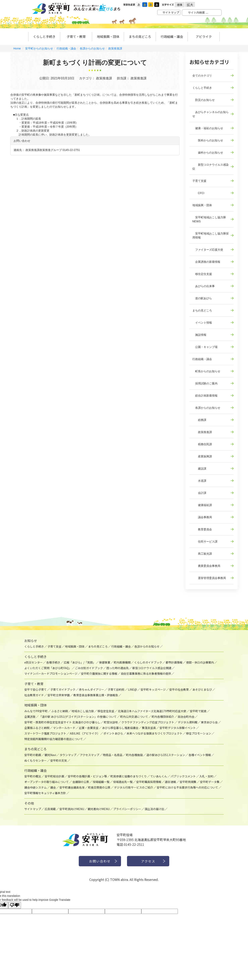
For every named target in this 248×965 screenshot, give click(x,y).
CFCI (198, 193)
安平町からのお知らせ (39, 48)
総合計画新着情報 (204, 395)
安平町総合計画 (54, 776)
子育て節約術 (116, 689)
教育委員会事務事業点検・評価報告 (95, 695)
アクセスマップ (89, 755)
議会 (53, 787)
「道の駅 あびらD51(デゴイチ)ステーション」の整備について (78, 717)
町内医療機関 (122, 662)
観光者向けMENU (99, 809)
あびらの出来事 (203, 286)
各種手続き (53, 662)
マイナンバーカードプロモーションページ (50, 674)
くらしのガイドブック (148, 662)
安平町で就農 (198, 711)
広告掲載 (50, 809)
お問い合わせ (100, 861)
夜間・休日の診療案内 (200, 662)
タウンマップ (68, 755)
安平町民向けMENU (71, 809)
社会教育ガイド (34, 695)
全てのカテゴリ (202, 75)
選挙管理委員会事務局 (209, 578)
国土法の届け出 (154, 809)
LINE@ (132, 689)
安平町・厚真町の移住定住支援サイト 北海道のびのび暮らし (62, 722)
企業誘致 (29, 717)
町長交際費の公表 (99, 787)
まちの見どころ (140, 36)
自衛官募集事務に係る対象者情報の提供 (146, 674)
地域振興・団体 (108, 36)
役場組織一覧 (101, 782)
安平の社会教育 (179, 689)
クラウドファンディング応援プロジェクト (147, 722)
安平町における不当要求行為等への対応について (187, 787)
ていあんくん (158, 776)
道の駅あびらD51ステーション (165, 755)
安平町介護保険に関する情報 (99, 674)
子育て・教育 (76, 36)
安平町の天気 (58, 760)
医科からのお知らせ (207, 140)
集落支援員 (149, 728)
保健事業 (104, 662)
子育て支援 (199, 180)
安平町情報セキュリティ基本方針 (45, 793)
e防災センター (33, 662)
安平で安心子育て (35, 689)
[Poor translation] (14, 905)
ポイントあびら (113, 733)
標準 (179, 5)
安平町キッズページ (153, 689)
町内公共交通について (134, 717)
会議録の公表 (80, 782)
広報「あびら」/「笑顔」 (79, 662)
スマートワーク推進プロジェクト (45, 733)
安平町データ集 (209, 782)
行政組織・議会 (172, 36)
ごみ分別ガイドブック (89, 668)
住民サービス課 (204, 541)
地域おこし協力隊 (83, 711)
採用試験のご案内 (204, 383)
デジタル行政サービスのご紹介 (133, 787)
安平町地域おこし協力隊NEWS (209, 219)
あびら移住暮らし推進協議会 (120, 728)
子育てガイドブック (62, 689)
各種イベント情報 (200, 755)
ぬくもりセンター (35, 760)
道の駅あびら (202, 298)
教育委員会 (202, 529)
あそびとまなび (202, 689)
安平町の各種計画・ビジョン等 (87, 776)
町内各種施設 (134, 755)
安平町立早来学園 (58, 695)
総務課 (199, 419)
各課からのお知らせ (92, 48)
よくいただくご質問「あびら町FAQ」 (47, 668)
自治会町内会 (186, 717)
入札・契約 (206, 776)
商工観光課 (202, 553)
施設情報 (199, 334)
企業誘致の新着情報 (206, 261)
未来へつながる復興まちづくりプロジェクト (154, 733)
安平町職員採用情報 (148, 782)
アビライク (204, 36)
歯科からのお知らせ (207, 152)
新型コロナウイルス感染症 (210, 166)
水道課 (199, 480)
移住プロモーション (198, 733)
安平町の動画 (32, 755)
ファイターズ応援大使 (207, 249)
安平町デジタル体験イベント (177, 728)
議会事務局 (202, 517)
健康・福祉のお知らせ (207, 128)
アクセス (148, 861)
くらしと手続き (44, 36)
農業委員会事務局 (206, 565)
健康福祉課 (202, 505)
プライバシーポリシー (127, 809)
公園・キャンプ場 (204, 347)
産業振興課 (202, 456)
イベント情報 (202, 322)
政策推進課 (115, 48)
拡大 (190, 4)
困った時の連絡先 (117, 668)
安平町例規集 (188, 782)
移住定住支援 (202, 274)
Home (17, 48)
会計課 (199, 492)
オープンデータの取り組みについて (46, 782)
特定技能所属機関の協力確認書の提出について (53, 739)
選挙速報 (170, 782)
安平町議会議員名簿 (72, 787)
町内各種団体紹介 (163, 717)
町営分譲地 (111, 722)
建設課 (199, 468)
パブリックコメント (183, 776)
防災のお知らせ (203, 99)
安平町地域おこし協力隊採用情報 (210, 235)
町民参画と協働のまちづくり (128, 776)
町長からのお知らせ (206, 371)
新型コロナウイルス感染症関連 (151, 668)
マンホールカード (64, 728)
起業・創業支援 (88, 728)
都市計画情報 (174, 662)
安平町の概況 (32, 776)
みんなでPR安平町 (36, 711)
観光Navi (50, 755)
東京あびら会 (209, 722)
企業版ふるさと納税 (36, 728)
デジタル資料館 (187, 722)
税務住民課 (202, 444)
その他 (29, 803)
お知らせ (30, 640)
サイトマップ (170, 12)
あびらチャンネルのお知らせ (210, 114)
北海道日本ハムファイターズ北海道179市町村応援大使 (152, 711)
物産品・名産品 (112, 755)
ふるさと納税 (59, 711)
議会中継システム (35, 787)
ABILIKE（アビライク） (85, 733)
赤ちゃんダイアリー (91, 689)
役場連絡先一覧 (123, 782)
